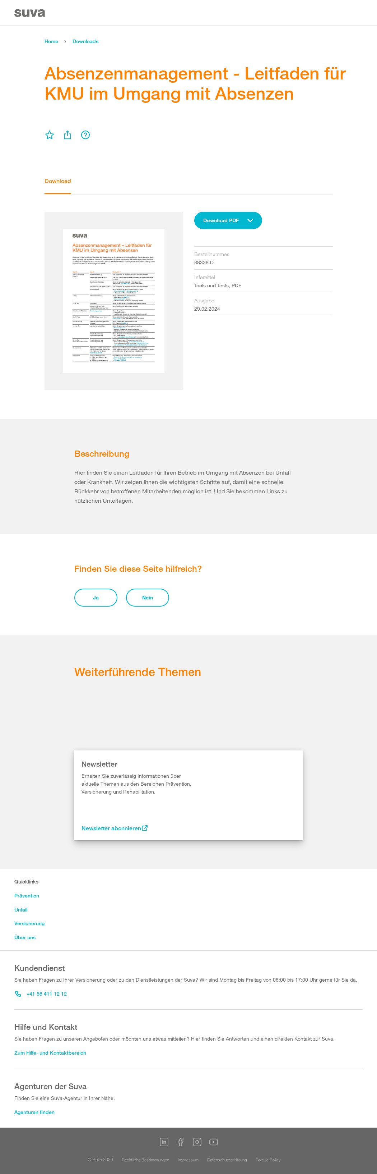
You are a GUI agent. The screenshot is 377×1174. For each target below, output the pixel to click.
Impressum (188, 1159)
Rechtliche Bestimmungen (145, 1159)
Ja (96, 597)
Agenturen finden (34, 1112)
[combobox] (228, 220)
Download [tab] (58, 181)
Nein (147, 597)
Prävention (26, 895)
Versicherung (29, 923)
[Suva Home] (30, 13)
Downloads (85, 41)
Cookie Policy (268, 1159)
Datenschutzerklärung (227, 1159)
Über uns (25, 937)
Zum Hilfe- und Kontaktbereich (50, 1053)
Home (51, 41)
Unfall (20, 909)
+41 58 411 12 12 (41, 994)
